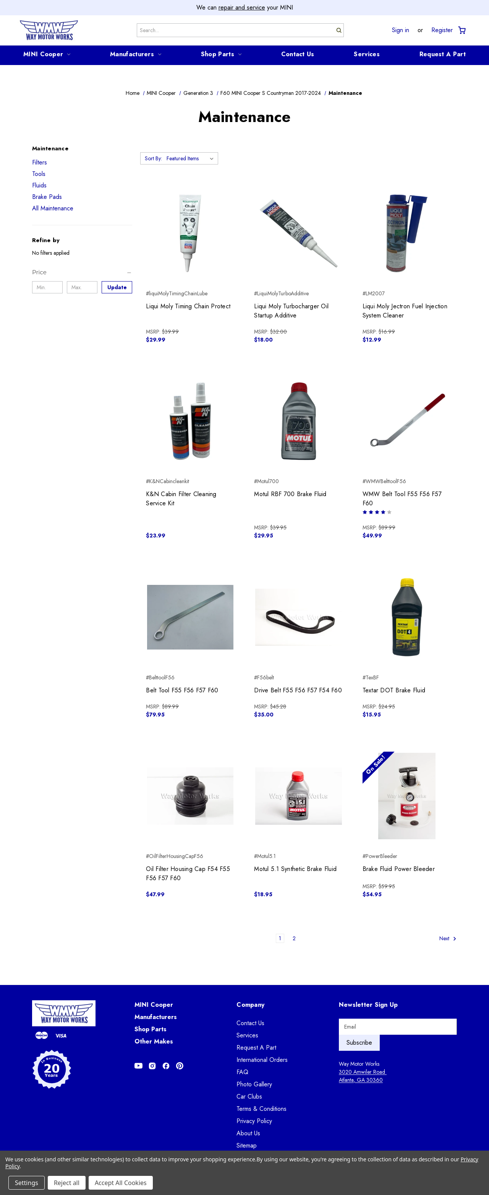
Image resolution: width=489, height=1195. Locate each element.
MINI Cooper (46, 54)
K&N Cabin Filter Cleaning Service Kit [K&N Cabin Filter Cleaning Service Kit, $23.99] (181, 499)
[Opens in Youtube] (138, 1066)
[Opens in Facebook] (166, 1066)
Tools (38, 173)
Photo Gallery (254, 1084)
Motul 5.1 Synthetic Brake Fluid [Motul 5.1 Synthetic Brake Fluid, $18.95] (295, 869)
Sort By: (153, 158)
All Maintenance (52, 208)
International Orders (262, 1059)
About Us (248, 1133)
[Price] (82, 272)
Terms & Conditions (261, 1108)
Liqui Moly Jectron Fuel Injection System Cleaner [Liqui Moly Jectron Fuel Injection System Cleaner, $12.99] (405, 311)
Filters (39, 162)
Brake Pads (47, 196)
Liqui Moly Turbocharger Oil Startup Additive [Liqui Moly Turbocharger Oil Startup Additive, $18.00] (291, 311)
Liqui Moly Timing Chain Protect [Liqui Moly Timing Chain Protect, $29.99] (188, 306)
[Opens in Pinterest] (180, 1066)
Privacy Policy (254, 1121)
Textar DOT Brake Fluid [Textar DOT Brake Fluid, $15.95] (394, 690)
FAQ (242, 1072)
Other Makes (153, 1041)
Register (442, 30)
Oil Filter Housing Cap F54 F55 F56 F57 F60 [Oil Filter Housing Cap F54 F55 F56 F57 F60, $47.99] (188, 873)
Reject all (66, 1183)
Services (366, 54)
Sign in (400, 30)
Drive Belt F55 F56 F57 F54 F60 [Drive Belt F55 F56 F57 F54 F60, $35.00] (298, 690)
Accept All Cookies (121, 1183)
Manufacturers (135, 54)
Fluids (39, 185)
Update (117, 287)
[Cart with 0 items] (461, 30)
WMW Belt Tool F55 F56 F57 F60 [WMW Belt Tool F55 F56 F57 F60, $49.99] (402, 499)
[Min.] (47, 287)
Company (250, 1004)
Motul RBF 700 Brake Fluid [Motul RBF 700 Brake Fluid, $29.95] (290, 494)
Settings (26, 1183)
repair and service (242, 7)
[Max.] (82, 287)
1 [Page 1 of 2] (280, 938)
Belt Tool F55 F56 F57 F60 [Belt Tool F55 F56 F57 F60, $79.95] (182, 690)
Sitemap (246, 1145)
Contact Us (297, 54)
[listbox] (191, 158)
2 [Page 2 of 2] (294, 938)
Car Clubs (249, 1096)
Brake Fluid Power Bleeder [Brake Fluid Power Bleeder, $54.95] (399, 869)
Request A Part (442, 54)
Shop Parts (221, 54)
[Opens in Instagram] (152, 1066)
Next (448, 939)
